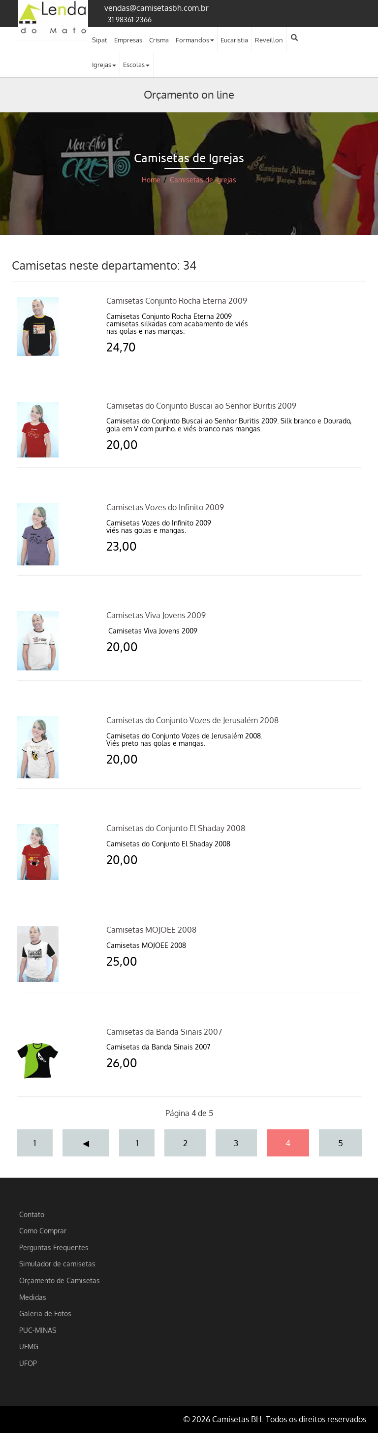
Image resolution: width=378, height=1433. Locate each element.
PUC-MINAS (37, 1330)
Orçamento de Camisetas (59, 1280)
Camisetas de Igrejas (203, 179)
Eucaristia (234, 40)
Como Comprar (42, 1230)
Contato (31, 1214)
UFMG (28, 1346)
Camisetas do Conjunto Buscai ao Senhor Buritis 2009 (201, 406)
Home (151, 179)
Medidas (32, 1297)
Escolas (136, 65)
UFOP (28, 1363)
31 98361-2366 (130, 19)
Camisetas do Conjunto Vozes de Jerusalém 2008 (192, 720)
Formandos (195, 40)
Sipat (99, 40)
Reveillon (269, 40)
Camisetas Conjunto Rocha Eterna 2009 (176, 301)
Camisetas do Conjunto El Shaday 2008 (175, 828)
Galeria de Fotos (45, 1313)
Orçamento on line (189, 94)
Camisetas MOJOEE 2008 (151, 930)
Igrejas (104, 65)
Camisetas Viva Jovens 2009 (156, 615)
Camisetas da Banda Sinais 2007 (164, 1032)
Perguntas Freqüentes (54, 1247)
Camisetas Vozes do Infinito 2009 (165, 507)
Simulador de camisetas (57, 1263)
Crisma (159, 40)
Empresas (128, 40)
